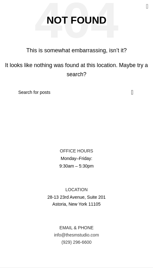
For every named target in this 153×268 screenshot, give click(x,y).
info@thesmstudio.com (76, 234)
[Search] (76, 92)
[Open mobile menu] (147, 6)
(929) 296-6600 (76, 242)
